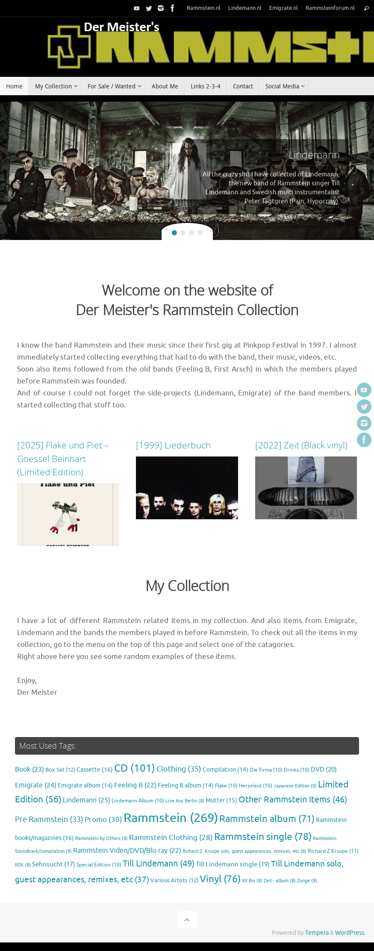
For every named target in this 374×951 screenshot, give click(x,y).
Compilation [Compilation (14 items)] (225, 769)
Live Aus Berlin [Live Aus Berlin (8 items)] (184, 801)
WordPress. (350, 932)
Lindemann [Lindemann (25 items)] (86, 800)
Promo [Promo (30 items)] (103, 819)
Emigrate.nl (283, 8)
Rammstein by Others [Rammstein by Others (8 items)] (101, 838)
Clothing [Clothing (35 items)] (178, 769)
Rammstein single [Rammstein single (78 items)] (263, 837)
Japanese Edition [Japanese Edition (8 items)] (295, 786)
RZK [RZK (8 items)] (23, 865)
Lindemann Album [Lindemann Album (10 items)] (138, 801)
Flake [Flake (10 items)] (226, 786)
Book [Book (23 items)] (29, 769)
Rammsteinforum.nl (330, 8)
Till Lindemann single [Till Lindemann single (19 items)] (233, 864)
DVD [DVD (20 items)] (324, 769)
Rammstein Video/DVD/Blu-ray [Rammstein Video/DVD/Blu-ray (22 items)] (127, 850)
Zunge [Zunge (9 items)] (307, 881)
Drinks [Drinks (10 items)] (296, 770)
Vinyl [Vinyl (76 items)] (220, 879)
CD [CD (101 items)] (134, 768)
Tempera (317, 932)
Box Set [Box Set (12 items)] (60, 770)
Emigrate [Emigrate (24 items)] (35, 785)
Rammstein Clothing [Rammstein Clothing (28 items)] (171, 837)
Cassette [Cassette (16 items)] (95, 769)
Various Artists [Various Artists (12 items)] (174, 880)
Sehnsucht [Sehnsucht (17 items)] (53, 864)
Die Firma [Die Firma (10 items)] (266, 770)
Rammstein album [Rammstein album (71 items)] (267, 819)
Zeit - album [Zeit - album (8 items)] (280, 881)
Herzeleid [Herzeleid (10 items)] (255, 786)
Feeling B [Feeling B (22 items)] (135, 785)
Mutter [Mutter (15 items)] (221, 800)
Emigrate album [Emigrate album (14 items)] (85, 785)
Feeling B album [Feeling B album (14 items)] (186, 785)
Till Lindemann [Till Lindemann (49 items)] (158, 863)
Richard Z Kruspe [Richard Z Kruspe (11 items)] (333, 851)
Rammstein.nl (204, 8)
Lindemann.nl (245, 8)
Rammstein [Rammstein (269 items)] (171, 818)
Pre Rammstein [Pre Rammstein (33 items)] (49, 819)
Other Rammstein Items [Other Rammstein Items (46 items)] (293, 799)
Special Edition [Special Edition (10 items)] (99, 865)
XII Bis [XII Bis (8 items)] (252, 881)
